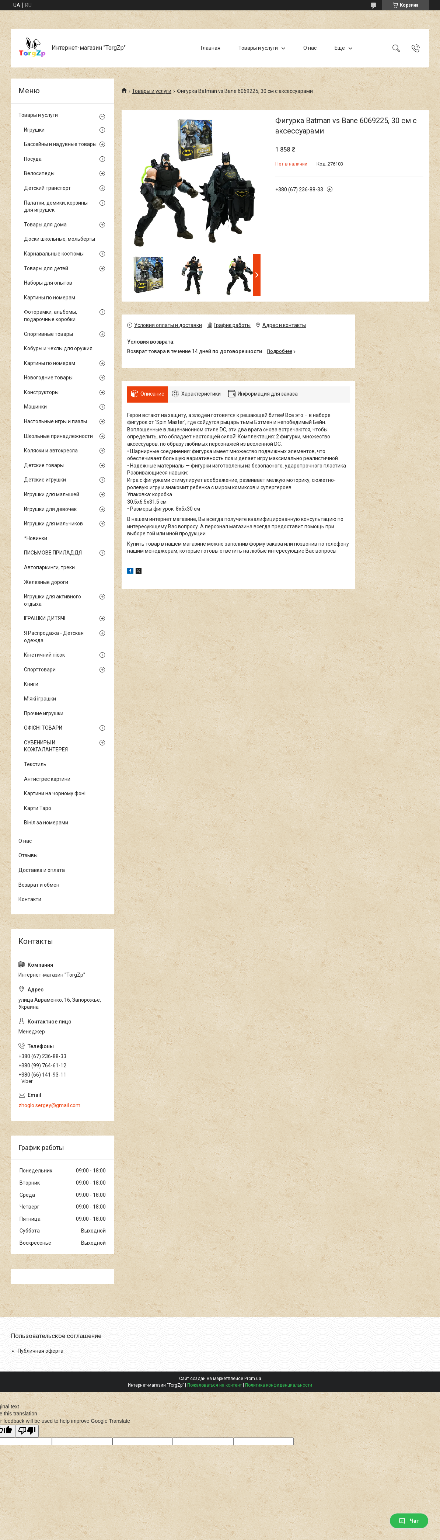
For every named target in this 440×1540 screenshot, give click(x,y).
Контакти (29, 899)
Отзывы (28, 855)
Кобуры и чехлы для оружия (58, 348)
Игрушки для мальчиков (53, 523)
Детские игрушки (45, 480)
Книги (31, 684)
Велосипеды (39, 173)
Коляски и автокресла (51, 450)
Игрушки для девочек (50, 509)
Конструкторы (41, 392)
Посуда (33, 159)
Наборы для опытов (48, 283)
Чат (409, 1521)
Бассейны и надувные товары (60, 144)
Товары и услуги (258, 48)
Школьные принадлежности (58, 436)
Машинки (35, 407)
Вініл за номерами (46, 822)
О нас (310, 48)
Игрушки (34, 130)
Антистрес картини (47, 779)
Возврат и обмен (38, 885)
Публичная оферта (40, 1351)
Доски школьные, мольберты (59, 239)
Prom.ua (252, 1378)
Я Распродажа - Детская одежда (54, 636)
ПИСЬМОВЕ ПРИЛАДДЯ (53, 553)
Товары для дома (45, 224)
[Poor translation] (27, 1431)
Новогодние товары (48, 377)
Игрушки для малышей (51, 494)
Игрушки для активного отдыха (52, 600)
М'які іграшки (40, 699)
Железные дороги (46, 582)
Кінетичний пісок (44, 655)
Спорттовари (40, 669)
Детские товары (44, 465)
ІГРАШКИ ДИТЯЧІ (44, 618)
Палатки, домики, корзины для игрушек (56, 206)
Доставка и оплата (41, 870)
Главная (210, 48)
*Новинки (35, 538)
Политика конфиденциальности (278, 1385)
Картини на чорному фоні (54, 793)
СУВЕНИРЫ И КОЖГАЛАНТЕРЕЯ (46, 746)
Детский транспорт (47, 188)
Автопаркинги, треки (49, 567)
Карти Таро (37, 808)
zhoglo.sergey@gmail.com (49, 1105)
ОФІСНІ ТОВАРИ (43, 728)
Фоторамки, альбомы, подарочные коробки (50, 315)
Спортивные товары (48, 334)
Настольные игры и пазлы (55, 421)
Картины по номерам (49, 297)
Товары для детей (46, 268)
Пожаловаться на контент (214, 1385)
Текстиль (35, 764)
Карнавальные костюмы (54, 254)
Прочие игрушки (43, 713)
